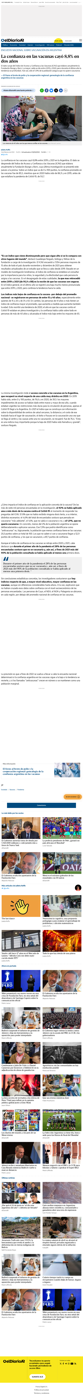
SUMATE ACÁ (37, 1377)
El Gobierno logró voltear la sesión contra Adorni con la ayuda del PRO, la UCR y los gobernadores (61, 1033)
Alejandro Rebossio (8, 880)
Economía (13, 45)
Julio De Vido (65, 2)
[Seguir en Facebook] (63, 1364)
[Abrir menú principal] (80, 40)
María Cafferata (7, 1038)
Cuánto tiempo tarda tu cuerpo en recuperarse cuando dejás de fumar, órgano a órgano (62, 1279)
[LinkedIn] (61, 90)
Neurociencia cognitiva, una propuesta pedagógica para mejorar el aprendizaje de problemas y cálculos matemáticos (61, 921)
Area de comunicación (50, 2)
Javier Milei (41, 2)
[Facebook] (47, 90)
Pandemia (20, 790)
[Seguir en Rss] (75, 1364)
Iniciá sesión (68, 40)
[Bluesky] (51, 90)
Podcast (59, 45)
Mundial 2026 (69, 45)
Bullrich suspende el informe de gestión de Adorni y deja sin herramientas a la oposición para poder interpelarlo (21, 1033)
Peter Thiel (58, 2)
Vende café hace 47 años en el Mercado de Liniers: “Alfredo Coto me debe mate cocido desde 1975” (20, 955)
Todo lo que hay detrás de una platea (59, 953)
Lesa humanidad (73, 2)
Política (5, 45)
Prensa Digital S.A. (42, 1387)
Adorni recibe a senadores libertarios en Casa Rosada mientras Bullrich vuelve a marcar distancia (19, 1167)
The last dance (8, 919)
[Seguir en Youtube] (72, 1364)
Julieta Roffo (5, 150)
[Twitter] (56, 90)
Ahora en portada (9, 966)
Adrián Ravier (26, 2)
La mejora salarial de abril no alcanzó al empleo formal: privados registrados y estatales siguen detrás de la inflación (60, 1242)
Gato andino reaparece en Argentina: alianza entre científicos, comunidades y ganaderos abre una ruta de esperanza (60, 1207)
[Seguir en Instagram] (68, 1364)
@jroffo (4, 154)
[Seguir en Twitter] (61, 1364)
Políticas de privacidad (41, 1390)
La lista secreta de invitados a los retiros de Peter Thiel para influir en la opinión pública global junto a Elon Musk (20, 1100)
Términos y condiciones (41, 1393)
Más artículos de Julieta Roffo (14, 886)
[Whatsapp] (42, 90)
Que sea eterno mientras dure (56, 1098)
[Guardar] (66, 90)
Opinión (30, 45)
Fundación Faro (18, 2)
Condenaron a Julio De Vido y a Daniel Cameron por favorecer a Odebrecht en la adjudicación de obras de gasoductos (20, 1067)
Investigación (40, 45)
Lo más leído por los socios (13, 813)
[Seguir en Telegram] (66, 1364)
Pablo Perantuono (49, 1101)
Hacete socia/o (58, 40)
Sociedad (22, 45)
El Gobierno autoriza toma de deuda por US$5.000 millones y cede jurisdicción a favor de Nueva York (20, 843)
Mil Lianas (50, 45)
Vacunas (12, 790)
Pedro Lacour (6, 1003)
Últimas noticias (8, 1178)
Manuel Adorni (34, 2)
